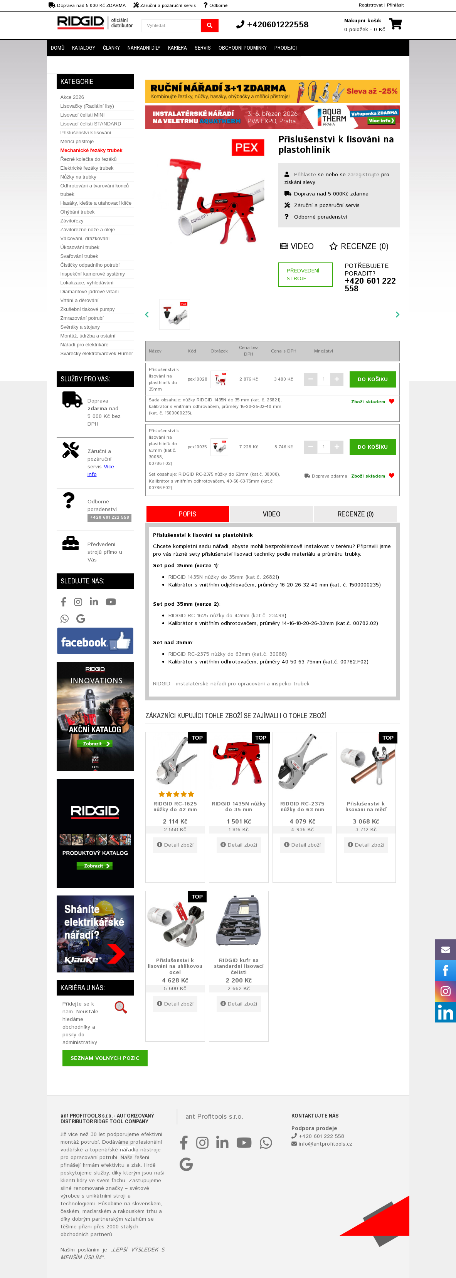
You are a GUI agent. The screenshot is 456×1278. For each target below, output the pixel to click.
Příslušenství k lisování (86, 132)
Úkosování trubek (80, 247)
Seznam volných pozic (105, 1058)
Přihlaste (305, 175)
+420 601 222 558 (370, 285)
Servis (203, 47)
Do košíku (373, 379)
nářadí (127, 1150)
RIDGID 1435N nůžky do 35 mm (239, 807)
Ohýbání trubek (78, 212)
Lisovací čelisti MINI (83, 115)
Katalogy (83, 47)
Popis (187, 514)
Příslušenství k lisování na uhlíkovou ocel (175, 966)
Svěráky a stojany (80, 327)
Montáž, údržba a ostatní (88, 336)
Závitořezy (72, 221)
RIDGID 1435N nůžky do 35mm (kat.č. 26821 (222, 577)
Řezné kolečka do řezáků (89, 159)
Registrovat (371, 5)
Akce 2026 (72, 97)
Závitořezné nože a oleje (88, 229)
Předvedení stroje (303, 274)
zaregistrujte (363, 175)
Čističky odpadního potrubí (90, 265)
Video (297, 246)
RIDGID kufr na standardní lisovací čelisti (239, 966)
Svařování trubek (79, 256)
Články (111, 47)
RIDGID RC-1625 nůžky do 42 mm (175, 807)
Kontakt (61, 65)
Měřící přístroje (77, 141)
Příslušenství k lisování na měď (366, 807)
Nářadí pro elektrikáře (85, 344)
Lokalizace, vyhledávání (87, 283)
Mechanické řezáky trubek (92, 150)
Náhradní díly (144, 47)
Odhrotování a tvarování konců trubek (95, 190)
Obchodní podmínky (243, 47)
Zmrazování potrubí (82, 318)
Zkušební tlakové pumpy (88, 309)
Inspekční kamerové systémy (93, 274)
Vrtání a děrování (80, 300)
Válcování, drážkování (85, 238)
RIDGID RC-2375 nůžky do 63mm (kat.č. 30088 (226, 654)
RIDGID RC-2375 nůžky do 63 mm (302, 807)
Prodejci (285, 47)
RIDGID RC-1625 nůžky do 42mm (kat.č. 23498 (226, 616)
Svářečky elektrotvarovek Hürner (97, 353)
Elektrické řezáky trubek (87, 168)
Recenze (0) (359, 246)
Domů (57, 47)
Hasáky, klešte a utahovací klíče (96, 203)
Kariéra (177, 47)
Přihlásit (395, 5)
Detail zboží (175, 845)
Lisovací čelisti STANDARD (91, 124)
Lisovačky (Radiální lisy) (87, 106)
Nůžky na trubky (78, 177)
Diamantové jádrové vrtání (90, 291)
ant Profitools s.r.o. (214, 1117)
